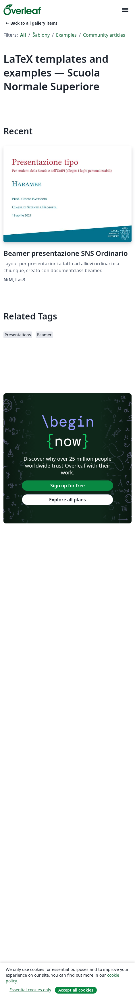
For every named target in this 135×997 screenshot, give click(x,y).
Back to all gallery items (31, 23)
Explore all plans (67, 499)
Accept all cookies (75, 990)
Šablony (41, 35)
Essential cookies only (30, 989)
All (23, 35)
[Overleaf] (22, 9)
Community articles (104, 35)
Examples (66, 35)
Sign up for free (67, 485)
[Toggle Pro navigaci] (125, 10)
